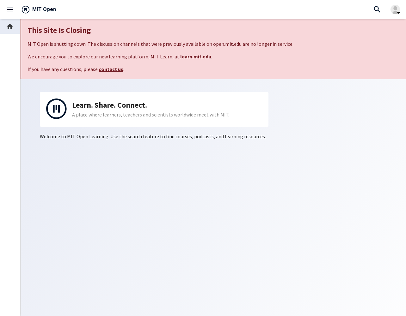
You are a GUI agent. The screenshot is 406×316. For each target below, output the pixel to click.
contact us (111, 69)
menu (10, 9)
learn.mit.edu (195, 56)
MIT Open (44, 9)
